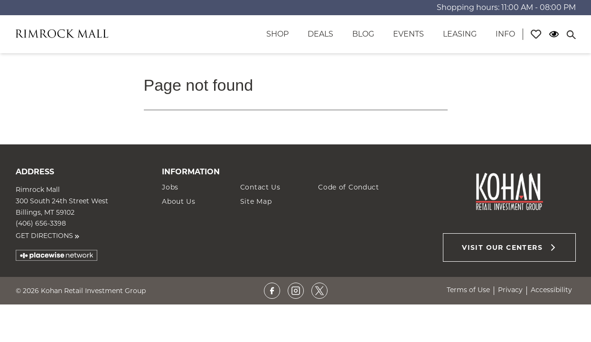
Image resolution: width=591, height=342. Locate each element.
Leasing (460, 33)
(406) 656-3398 (41, 223)
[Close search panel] (571, 34)
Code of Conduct (348, 187)
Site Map (256, 201)
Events (408, 33)
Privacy (510, 289)
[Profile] (536, 34)
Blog (363, 33)
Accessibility (551, 289)
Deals (320, 33)
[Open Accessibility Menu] (554, 34)
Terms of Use (468, 289)
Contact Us (260, 187)
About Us (179, 201)
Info (505, 33)
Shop (277, 33)
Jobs (170, 187)
